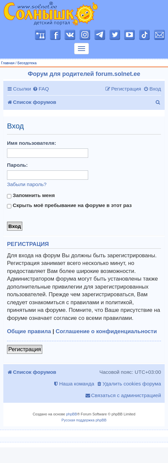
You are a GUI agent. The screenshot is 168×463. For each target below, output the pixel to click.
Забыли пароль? (27, 184)
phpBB (71, 414)
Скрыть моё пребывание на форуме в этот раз (69, 205)
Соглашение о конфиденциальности (106, 331)
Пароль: (17, 165)
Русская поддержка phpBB (84, 420)
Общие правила (29, 331)
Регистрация (24, 349)
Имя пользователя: (31, 143)
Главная (8, 63)
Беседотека (26, 63)
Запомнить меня (31, 195)
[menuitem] (41, 89)
